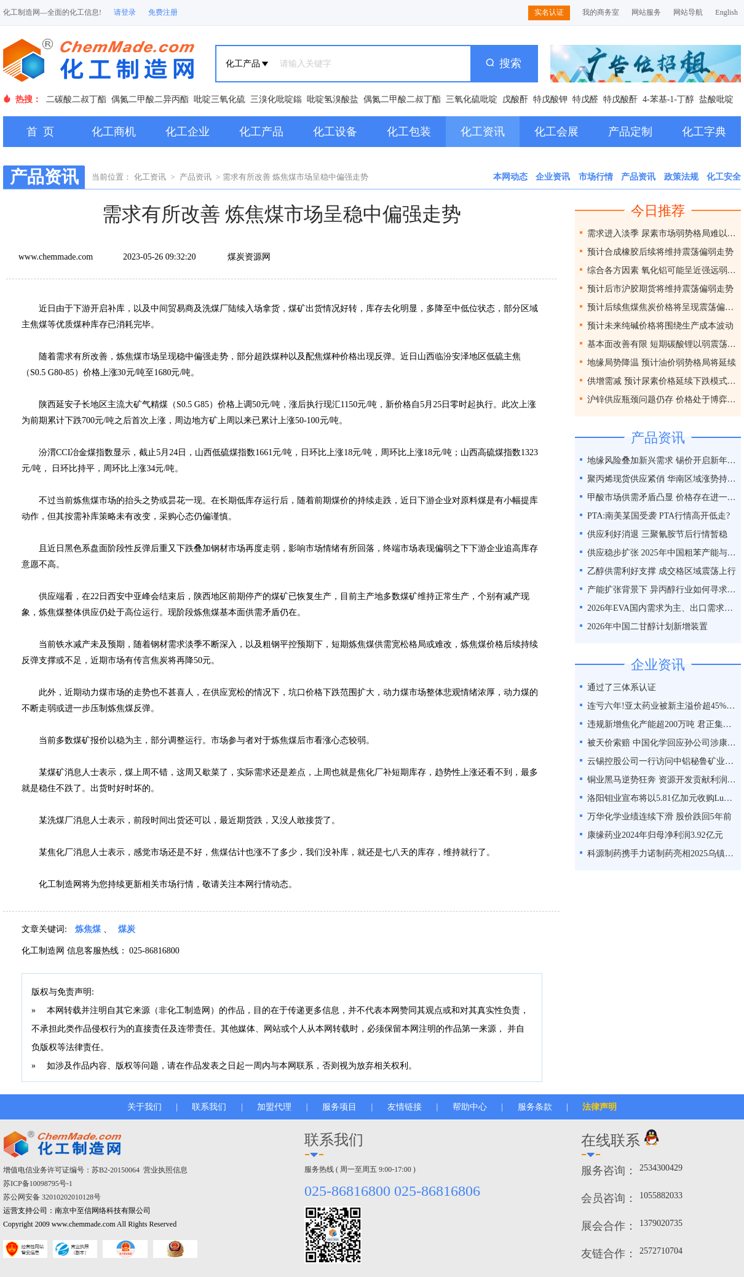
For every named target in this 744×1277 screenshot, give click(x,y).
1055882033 (661, 1195)
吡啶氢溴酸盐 (332, 99)
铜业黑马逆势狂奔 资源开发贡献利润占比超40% (662, 779)
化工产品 (261, 131)
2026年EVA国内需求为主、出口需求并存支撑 (662, 608)
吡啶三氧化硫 (219, 99)
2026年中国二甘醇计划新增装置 (647, 626)
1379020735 (661, 1223)
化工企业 (187, 131)
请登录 (125, 12)
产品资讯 (196, 176)
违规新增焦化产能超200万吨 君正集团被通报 (662, 724)
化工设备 (335, 131)
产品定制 (630, 131)
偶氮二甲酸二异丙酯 (150, 99)
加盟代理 (274, 1107)
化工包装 (409, 131)
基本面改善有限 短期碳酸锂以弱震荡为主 (662, 344)
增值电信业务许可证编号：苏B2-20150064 (71, 1170)
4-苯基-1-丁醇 (668, 99)
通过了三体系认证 (621, 687)
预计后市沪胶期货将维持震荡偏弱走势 (660, 288)
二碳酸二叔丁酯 (76, 99)
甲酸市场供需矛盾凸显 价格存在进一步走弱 (662, 497)
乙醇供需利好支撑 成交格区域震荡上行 (661, 571)
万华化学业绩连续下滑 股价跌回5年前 (659, 816)
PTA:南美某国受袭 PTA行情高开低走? (658, 515)
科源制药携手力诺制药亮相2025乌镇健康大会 (662, 853)
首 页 (40, 131)
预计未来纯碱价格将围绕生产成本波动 (660, 325)
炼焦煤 (88, 929)
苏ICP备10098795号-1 (38, 1183)
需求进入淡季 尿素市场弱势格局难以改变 (662, 233)
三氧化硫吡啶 (471, 99)
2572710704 (661, 1250)
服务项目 (339, 1107)
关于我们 (144, 1107)
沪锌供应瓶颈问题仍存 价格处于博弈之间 (662, 399)
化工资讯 (483, 131)
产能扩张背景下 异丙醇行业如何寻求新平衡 (662, 589)
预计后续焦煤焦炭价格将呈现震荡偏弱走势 (662, 307)
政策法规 (681, 176)
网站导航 (688, 12)
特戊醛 (585, 99)
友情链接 (404, 1107)
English (726, 12)
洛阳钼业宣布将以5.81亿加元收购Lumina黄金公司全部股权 (662, 798)
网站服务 (646, 12)
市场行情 (596, 176)
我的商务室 (600, 12)
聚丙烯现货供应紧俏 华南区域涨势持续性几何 (662, 478)
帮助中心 (470, 1107)
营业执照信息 (165, 1170)
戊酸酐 (515, 99)
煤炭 (126, 929)
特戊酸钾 (550, 99)
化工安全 (723, 176)
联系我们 (209, 1107)
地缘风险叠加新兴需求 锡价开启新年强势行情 (662, 460)
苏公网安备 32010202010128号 (52, 1197)
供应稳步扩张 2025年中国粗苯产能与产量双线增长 (662, 552)
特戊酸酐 (620, 99)
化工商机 (114, 131)
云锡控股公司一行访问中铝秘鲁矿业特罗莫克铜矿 (662, 761)
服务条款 (535, 1107)
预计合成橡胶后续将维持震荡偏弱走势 (660, 252)
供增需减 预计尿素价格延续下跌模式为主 (662, 381)
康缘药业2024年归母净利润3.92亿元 (655, 835)
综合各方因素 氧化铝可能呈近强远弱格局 (662, 270)
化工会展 (556, 131)
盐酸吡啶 (716, 99)
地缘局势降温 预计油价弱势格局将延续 (661, 362)
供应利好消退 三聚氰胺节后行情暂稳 (657, 534)
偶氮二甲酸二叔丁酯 (402, 99)
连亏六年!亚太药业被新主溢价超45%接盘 (662, 705)
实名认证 (549, 12)
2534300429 (661, 1167)
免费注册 (163, 12)
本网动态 (510, 176)
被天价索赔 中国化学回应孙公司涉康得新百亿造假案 (662, 742)
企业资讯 (553, 176)
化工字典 (704, 131)
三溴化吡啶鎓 (276, 99)
